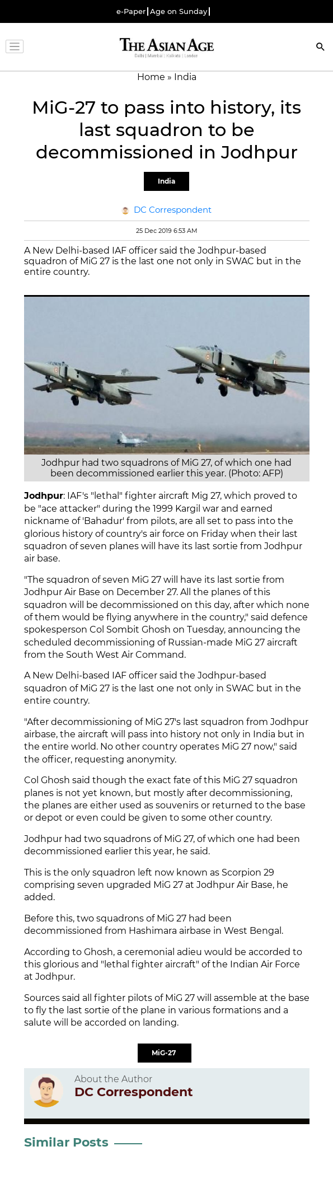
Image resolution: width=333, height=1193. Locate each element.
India (166, 181)
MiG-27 (164, 1053)
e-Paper (131, 11)
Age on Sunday (178, 11)
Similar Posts (66, 1142)
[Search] (320, 48)
